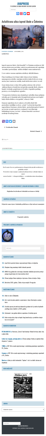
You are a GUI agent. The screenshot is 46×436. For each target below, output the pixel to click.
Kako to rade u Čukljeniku (11, 296)
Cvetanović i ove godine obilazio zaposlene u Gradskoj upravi (21, 313)
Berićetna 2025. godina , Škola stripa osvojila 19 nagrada (20, 282)
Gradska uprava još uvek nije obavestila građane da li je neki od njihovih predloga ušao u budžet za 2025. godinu (24, 308)
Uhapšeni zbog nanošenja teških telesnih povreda (18, 267)
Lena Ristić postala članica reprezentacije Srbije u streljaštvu (21, 263)
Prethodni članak (11, 127)
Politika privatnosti (23, 426)
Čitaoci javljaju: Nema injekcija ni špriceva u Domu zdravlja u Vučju (22, 278)
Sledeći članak (36, 131)
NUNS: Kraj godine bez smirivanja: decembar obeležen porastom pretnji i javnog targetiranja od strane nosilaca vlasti (24, 273)
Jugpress (10, 51)
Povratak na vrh (30, 428)
